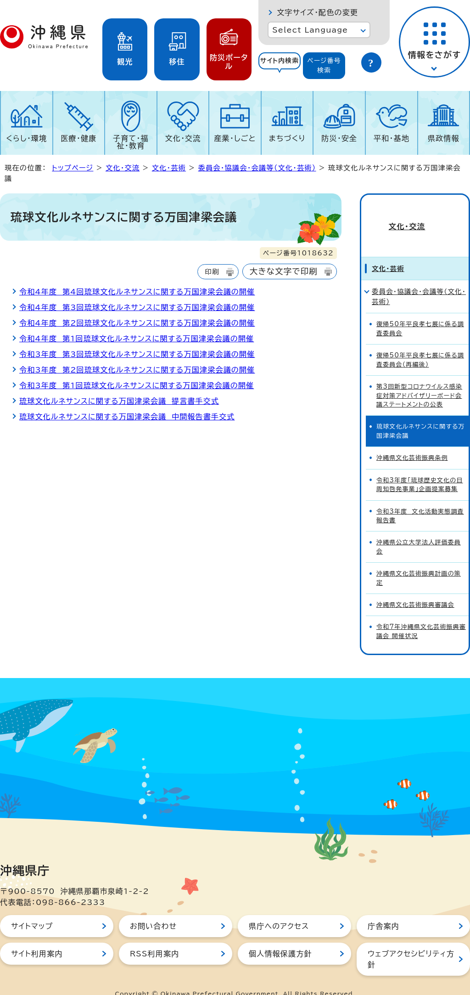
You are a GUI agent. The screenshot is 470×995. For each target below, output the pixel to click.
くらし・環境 (26, 138)
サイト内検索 (279, 60)
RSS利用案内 (154, 937)
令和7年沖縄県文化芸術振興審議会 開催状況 (421, 615)
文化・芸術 (169, 167)
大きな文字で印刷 (284, 271)
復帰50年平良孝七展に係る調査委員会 (420, 312)
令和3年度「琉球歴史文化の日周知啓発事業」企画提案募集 (419, 468)
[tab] (279, 65)
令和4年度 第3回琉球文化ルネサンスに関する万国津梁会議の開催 (137, 307)
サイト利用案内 (37, 937)
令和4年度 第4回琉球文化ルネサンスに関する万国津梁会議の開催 (137, 291)
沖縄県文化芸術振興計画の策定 (418, 561)
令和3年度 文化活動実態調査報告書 (420, 499)
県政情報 (443, 138)
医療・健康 (78, 138)
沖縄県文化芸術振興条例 (412, 441)
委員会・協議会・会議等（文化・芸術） (257, 167)
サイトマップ (32, 909)
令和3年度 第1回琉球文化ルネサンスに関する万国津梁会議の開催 (136, 385)
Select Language (310, 30)
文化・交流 (183, 138)
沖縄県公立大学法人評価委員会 (418, 530)
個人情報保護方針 (280, 937)
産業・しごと (235, 138)
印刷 (212, 271)
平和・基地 (391, 138)
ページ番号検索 (324, 65)
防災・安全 (339, 138)
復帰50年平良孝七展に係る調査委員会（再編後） (420, 343)
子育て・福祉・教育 (131, 142)
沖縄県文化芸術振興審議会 (415, 588)
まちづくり (287, 138)
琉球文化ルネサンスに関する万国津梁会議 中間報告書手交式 (127, 416)
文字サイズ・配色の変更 (317, 12)
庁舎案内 (383, 909)
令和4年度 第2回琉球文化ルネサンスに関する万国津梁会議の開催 (137, 323)
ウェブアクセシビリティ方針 (411, 942)
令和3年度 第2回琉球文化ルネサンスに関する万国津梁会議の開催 (137, 369)
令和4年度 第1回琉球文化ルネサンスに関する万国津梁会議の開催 (136, 338)
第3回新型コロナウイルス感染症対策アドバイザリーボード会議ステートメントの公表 (419, 379)
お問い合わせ (153, 909)
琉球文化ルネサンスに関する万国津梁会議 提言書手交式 (119, 401)
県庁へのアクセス (279, 909)
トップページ (72, 167)
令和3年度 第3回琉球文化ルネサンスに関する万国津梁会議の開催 (137, 354)
